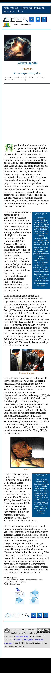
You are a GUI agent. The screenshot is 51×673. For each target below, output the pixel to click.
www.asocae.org (22, 636)
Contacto (17, 640)
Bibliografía (28, 640)
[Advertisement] (24, 112)
